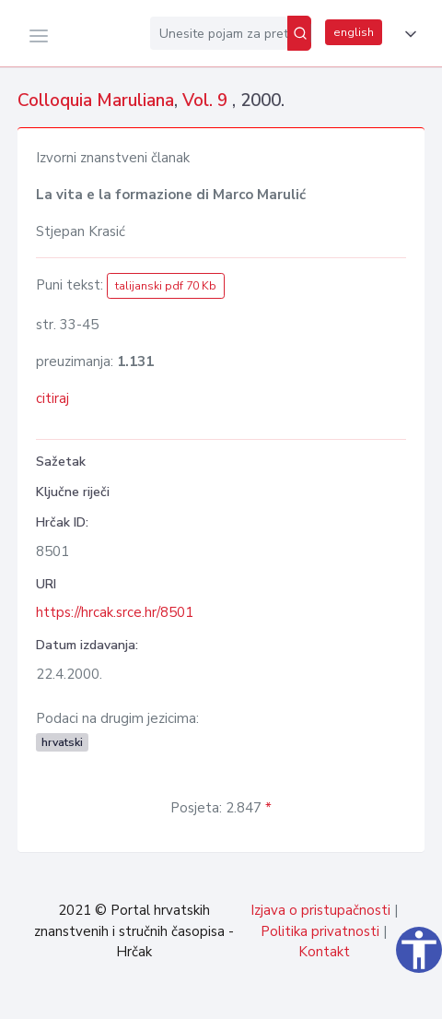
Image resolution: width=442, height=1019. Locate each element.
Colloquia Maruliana (95, 101)
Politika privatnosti (320, 931)
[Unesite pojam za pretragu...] (218, 33)
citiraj (52, 398)
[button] (407, 34)
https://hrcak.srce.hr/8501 (114, 612)
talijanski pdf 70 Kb (165, 285)
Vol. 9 (207, 101)
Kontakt (324, 951)
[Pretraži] (299, 33)
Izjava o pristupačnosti (320, 910)
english (353, 32)
